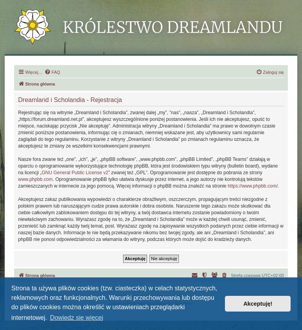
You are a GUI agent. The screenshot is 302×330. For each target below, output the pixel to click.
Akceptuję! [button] (258, 304)
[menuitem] (52, 72)
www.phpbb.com (35, 179)
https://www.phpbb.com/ (253, 186)
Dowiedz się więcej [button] (76, 317)
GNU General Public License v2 (75, 172)
